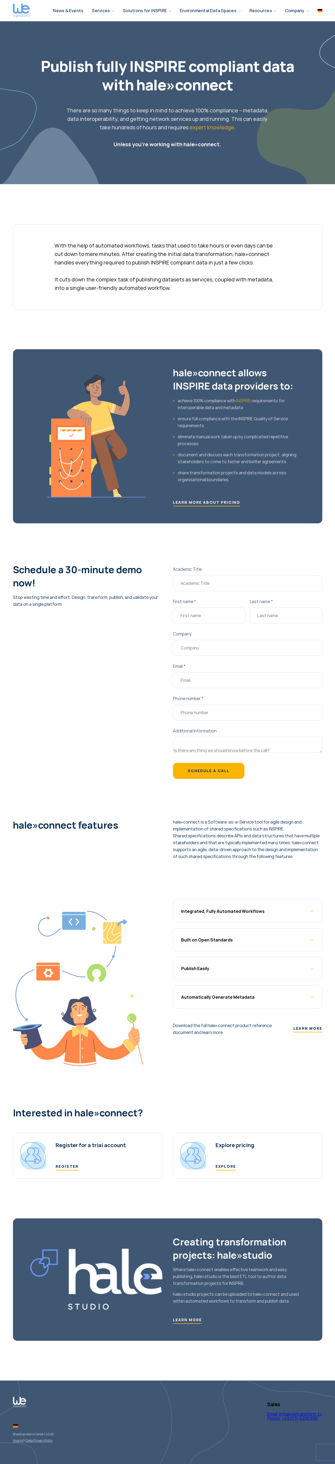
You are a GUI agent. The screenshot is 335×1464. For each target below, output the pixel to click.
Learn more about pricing (206, 502)
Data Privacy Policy (39, 1440)
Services (101, 11)
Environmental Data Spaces (208, 11)
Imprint (18, 1440)
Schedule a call (209, 770)
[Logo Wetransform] (21, 10)
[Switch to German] (16, 1426)
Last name (261, 601)
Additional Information (195, 731)
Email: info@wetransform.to (294, 1414)
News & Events (68, 11)
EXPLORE (226, 1166)
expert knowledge (212, 127)
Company (295, 11)
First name (184, 601)
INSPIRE (243, 401)
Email (179, 666)
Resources (260, 11)
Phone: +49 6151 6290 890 (292, 1418)
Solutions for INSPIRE (145, 11)
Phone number (188, 698)
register (67, 1166)
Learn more (307, 1028)
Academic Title (187, 569)
